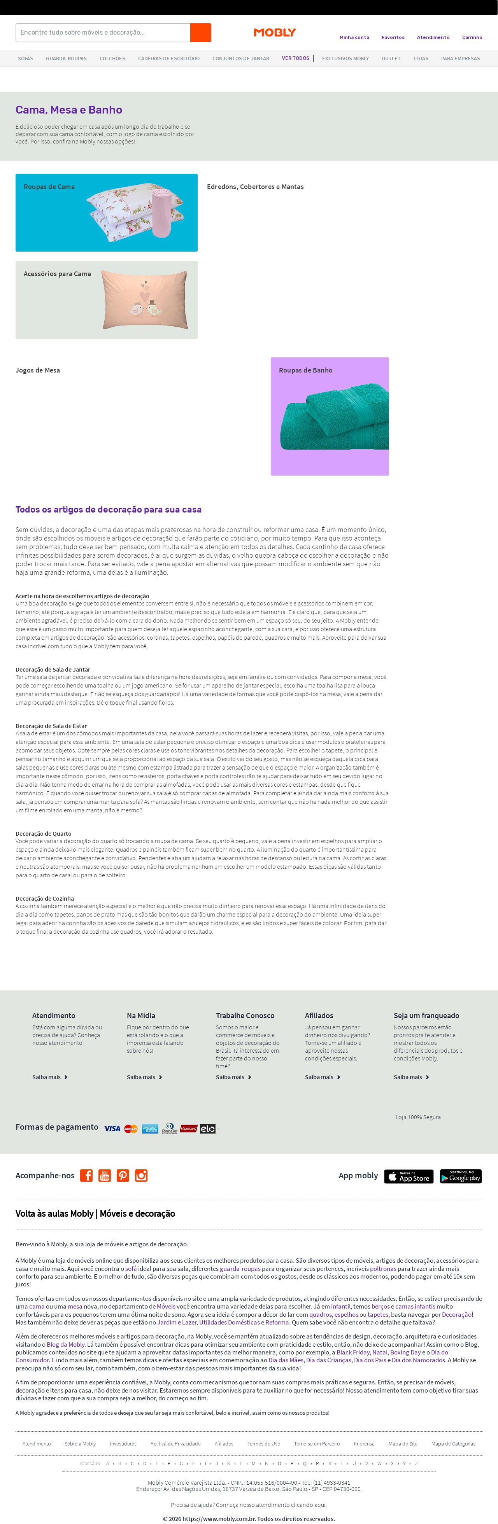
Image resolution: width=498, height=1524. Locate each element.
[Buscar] (200, 32)
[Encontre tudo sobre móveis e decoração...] (105, 32)
